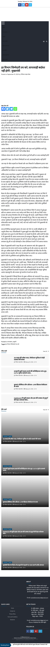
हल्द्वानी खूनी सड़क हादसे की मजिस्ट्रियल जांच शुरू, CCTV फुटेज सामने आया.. (30, 372)
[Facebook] (3, 109)
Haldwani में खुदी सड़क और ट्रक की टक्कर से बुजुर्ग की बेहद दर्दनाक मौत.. (31, 399)
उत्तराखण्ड (5, 32)
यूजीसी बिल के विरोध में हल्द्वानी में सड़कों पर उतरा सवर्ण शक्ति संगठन (23, 565)
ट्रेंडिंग (4, 27)
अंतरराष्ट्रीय (5, 41)
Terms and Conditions (12, 616)
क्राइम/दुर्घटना (6, 55)
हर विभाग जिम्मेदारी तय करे (12, 344)
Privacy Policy (12, 614)
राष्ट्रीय (4, 36)
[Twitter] (7, 109)
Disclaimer (12, 619)
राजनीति (5, 50)
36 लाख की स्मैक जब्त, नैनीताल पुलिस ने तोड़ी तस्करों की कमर (29, 359)
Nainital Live (27, 637)
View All (45, 351)
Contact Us (12, 611)
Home (12, 608)
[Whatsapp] (15, 109)
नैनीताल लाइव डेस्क (25, 74)
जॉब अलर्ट (5, 59)
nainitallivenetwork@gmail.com (39, 597)
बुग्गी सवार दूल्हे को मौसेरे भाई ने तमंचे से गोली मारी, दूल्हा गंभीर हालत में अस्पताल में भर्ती (30, 644)
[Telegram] (11, 109)
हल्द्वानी (14, 341)
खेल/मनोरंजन (6, 46)
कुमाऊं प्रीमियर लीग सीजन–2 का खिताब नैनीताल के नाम (30, 386)
